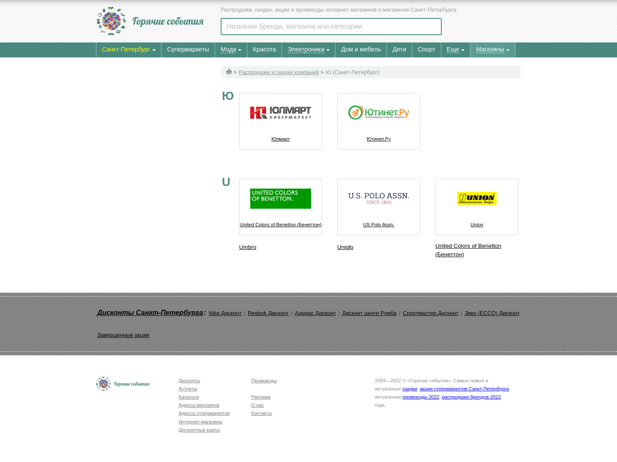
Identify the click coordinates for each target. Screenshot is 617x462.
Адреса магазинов (199, 405)
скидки (409, 388)
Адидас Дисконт (315, 313)
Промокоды (264, 380)
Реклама (260, 396)
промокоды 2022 (420, 396)
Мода (228, 49)
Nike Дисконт (225, 313)
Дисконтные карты (199, 429)
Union (477, 203)
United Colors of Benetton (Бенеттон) (280, 203)
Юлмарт (280, 117)
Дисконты (189, 380)
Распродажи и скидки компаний (279, 72)
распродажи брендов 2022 (471, 396)
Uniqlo (345, 247)
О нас (257, 405)
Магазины (490, 49)
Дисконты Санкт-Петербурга (150, 312)
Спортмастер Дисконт (430, 313)
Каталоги (189, 396)
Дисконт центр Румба (369, 313)
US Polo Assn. (378, 203)
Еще (453, 49)
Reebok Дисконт (268, 313)
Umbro (247, 247)
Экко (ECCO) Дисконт (491, 313)
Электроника (306, 49)
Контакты (261, 413)
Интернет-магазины (200, 421)
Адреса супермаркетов (204, 413)
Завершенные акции (123, 335)
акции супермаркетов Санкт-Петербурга (464, 388)
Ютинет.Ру (378, 117)
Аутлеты (188, 388)
